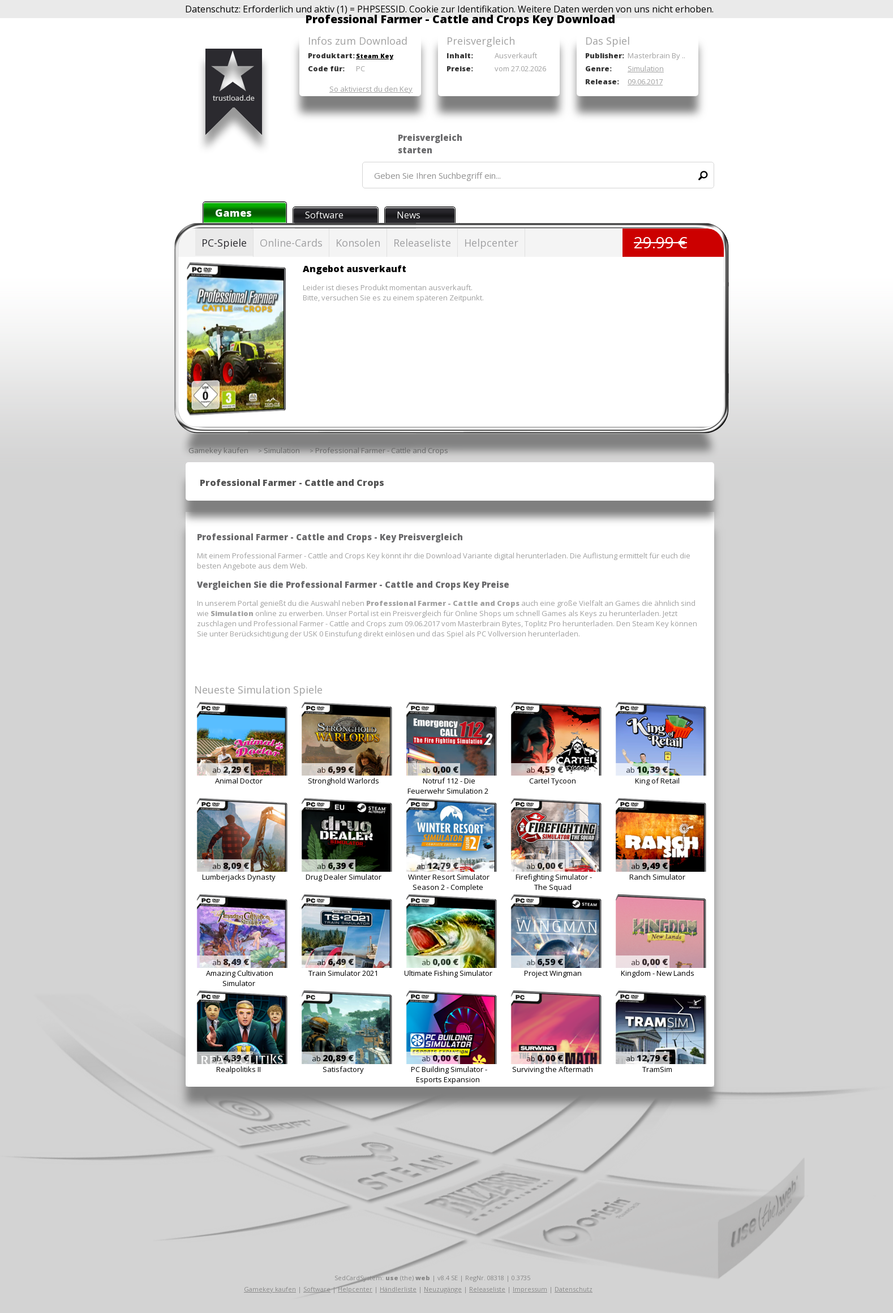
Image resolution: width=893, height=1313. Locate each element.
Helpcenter (491, 242)
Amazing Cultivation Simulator (239, 978)
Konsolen (358, 242)
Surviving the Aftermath (552, 1069)
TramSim (657, 1069)
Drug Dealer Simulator (343, 877)
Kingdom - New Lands (657, 973)
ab (230, 770)
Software (324, 215)
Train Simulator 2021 (343, 973)
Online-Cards (291, 242)
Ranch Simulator (657, 877)
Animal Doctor (239, 781)
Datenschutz (574, 1289)
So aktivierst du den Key (371, 89)
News (408, 215)
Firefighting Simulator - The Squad (554, 882)
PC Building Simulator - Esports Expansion (449, 1074)
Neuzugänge (443, 1289)
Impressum (530, 1289)
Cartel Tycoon (552, 781)
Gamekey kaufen (270, 1289)
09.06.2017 (645, 81)
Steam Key (374, 55)
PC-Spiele (224, 242)
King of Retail (657, 781)
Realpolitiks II (238, 1069)
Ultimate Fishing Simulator (448, 973)
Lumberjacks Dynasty (239, 877)
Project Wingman (553, 973)
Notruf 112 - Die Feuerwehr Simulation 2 (447, 786)
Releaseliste (422, 242)
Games (233, 212)
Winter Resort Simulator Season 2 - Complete (449, 882)
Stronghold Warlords (343, 781)
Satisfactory (343, 1069)
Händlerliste (398, 1289)
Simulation (646, 68)
